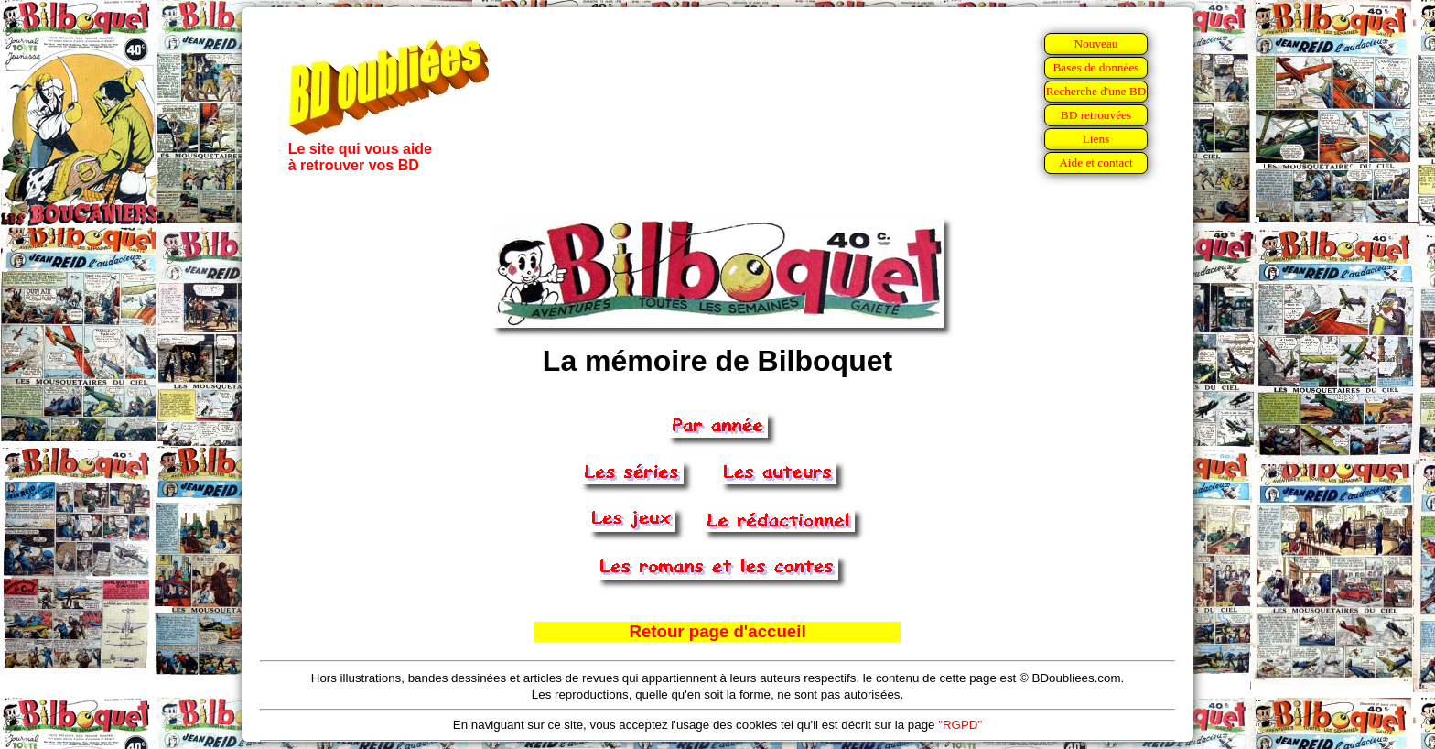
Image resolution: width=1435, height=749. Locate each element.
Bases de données (1095, 67)
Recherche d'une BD (1096, 91)
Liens (1096, 139)
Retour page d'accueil (717, 631)
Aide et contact (1096, 162)
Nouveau (1095, 43)
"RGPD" (960, 725)
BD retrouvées (1096, 115)
